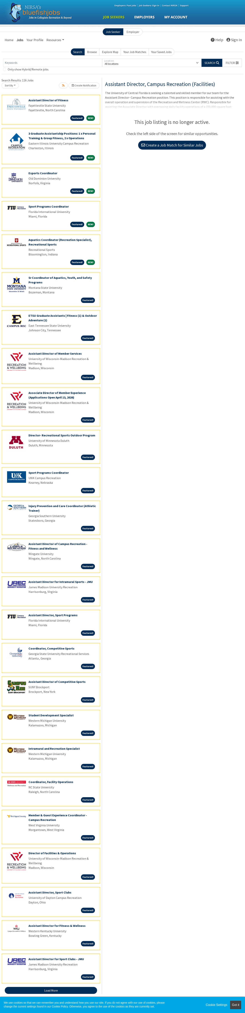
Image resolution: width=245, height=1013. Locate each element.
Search (77, 52)
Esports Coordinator (43, 173)
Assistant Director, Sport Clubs (50, 892)
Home (9, 40)
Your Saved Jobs (161, 52)
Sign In (234, 39)
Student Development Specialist (51, 715)
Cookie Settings (216, 1004)
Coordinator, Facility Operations (51, 782)
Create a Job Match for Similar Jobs (172, 145)
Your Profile (34, 40)
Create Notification (84, 85)
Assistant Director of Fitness (48, 100)
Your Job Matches (134, 52)
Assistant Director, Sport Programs (53, 615)
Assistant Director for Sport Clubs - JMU (56, 959)
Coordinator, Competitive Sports (51, 648)
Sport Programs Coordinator (49, 206)
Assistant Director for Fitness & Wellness (57, 926)
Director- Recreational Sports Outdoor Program (62, 435)
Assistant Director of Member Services (55, 353)
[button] (232, 63)
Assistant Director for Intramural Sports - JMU (61, 582)
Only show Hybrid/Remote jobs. (28, 69)
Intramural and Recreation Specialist (54, 748)
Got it (235, 1004)
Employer (133, 32)
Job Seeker (113, 32)
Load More (51, 990)
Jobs (19, 40)
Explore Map (110, 52)
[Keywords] (52, 63)
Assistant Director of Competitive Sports (57, 682)
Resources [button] (53, 40)
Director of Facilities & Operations (52, 853)
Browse (92, 52)
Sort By (9, 85)
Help (217, 39)
